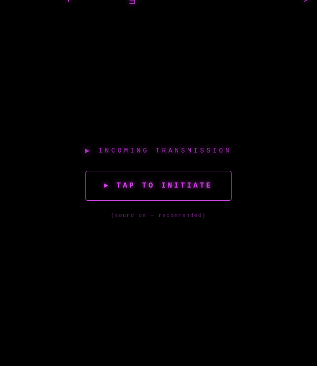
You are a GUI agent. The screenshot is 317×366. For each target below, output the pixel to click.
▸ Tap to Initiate (158, 185)
